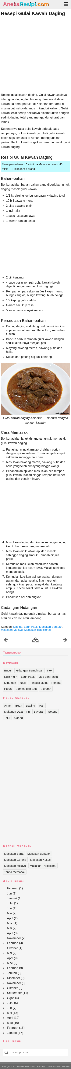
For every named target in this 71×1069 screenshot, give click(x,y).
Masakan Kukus (40, 859)
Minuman (10, 682)
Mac (10, 923)
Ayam (8, 705)
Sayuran (46, 688)
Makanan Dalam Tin (17, 711)
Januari (12, 898)
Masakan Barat (13, 853)
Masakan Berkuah (50, 626)
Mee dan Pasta (48, 676)
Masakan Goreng (15, 859)
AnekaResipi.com (26, 1066)
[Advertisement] (35, 54)
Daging (17, 626)
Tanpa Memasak (14, 872)
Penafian (66, 1066)
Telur (7, 717)
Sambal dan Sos (26, 688)
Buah (18, 705)
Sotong (52, 711)
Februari (12, 888)
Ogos (10, 998)
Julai (10, 903)
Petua (8, 688)
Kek (49, 670)
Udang (18, 717)
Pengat (56, 682)
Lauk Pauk (31, 626)
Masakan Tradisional (37, 629)
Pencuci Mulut (39, 682)
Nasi (23, 682)
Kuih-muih (10, 676)
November (14, 938)
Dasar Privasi (53, 1066)
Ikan (41, 705)
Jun (9, 893)
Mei (9, 913)
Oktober (12, 948)
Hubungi (41, 1066)
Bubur (8, 670)
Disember (13, 978)
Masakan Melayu (12, 629)
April (10, 918)
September (14, 992)
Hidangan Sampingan (29, 670)
